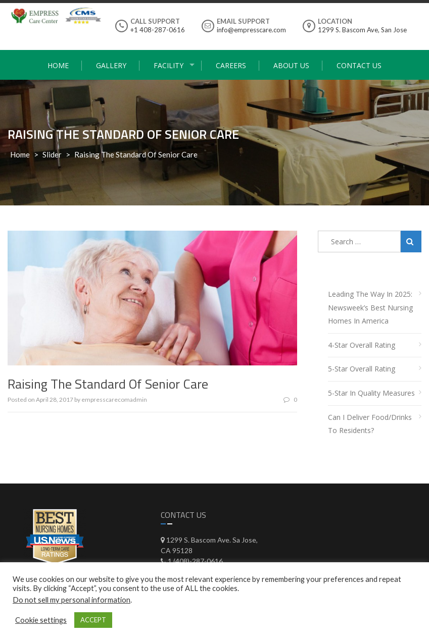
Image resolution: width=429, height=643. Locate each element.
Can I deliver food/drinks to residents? (370, 424)
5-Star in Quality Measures (371, 393)
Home (58, 65)
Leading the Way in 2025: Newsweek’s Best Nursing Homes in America (370, 307)
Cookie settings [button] (41, 620)
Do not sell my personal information (71, 600)
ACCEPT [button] (93, 620)
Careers (231, 65)
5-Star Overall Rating (361, 368)
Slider (52, 154)
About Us (291, 65)
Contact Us (359, 65)
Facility (168, 65)
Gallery (111, 65)
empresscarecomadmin (114, 399)
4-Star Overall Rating (361, 345)
